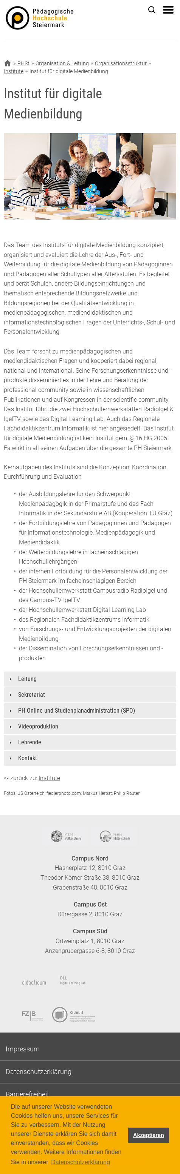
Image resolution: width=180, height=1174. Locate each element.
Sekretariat (31, 694)
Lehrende (29, 742)
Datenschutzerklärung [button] (80, 1162)
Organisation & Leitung (62, 63)
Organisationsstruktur (121, 63)
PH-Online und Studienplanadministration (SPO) (76, 710)
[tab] (90, 679)
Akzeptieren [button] (148, 1135)
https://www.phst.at (51, 21)
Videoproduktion (38, 726)
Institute (13, 71)
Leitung (27, 678)
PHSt (23, 63)
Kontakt (27, 758)
